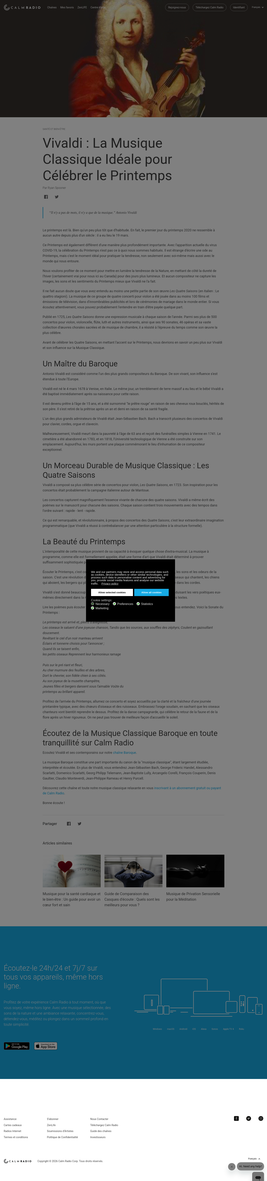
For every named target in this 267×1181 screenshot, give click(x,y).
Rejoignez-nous (177, 7)
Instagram (260, 1118)
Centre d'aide (98, 7)
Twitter (248, 1118)
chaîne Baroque (124, 752)
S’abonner (52, 1119)
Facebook (236, 1118)
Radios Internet (12, 1131)
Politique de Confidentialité (62, 1137)
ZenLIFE (82, 7)
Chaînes (52, 7)
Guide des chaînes (100, 1131)
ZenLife (51, 1125)
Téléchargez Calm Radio (209, 7)
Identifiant (239, 7)
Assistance (10, 1119)
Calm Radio (23, 7)
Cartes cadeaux (13, 1125)
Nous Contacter (99, 1119)
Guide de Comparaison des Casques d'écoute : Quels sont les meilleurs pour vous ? (132, 899)
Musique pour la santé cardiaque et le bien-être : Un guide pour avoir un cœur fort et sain (71, 899)
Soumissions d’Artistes (60, 1131)
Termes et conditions (16, 1137)
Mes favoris (67, 7)
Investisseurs (98, 1137)
